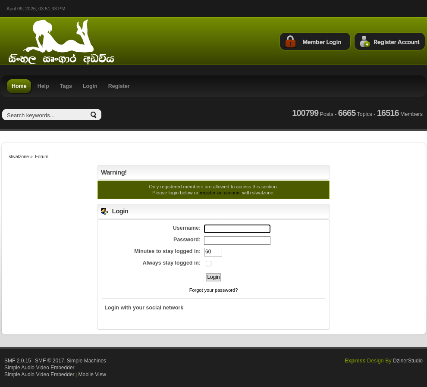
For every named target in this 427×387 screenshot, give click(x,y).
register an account (220, 192)
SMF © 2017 (49, 361)
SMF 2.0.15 (17, 361)
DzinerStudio (408, 361)
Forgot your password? (213, 290)
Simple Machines (86, 361)
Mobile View (92, 374)
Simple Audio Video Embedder (39, 368)
